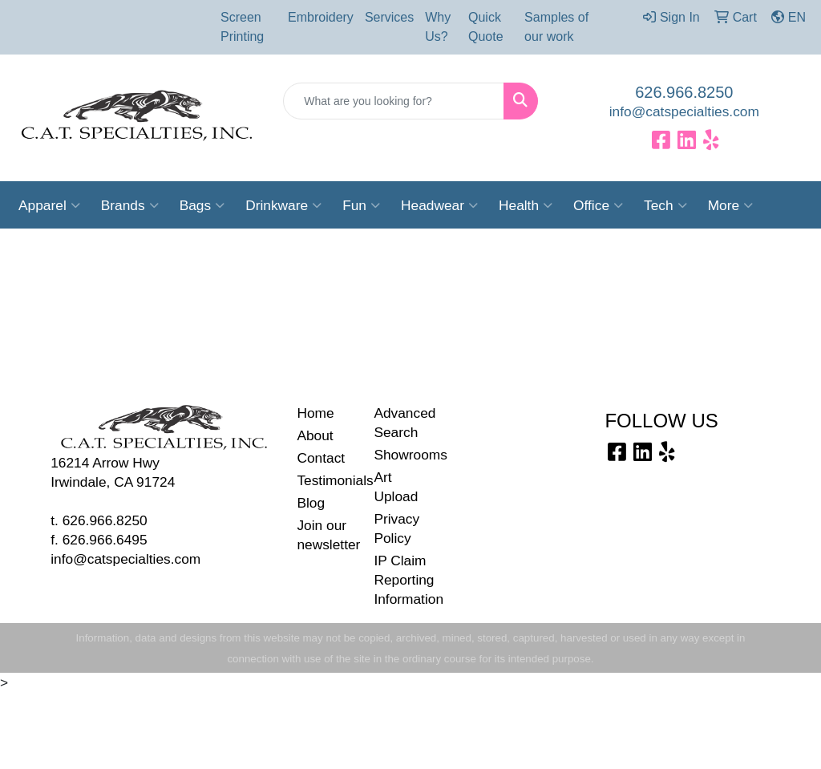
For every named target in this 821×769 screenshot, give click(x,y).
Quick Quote (486, 26)
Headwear (439, 205)
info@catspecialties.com (684, 111)
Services (389, 17)
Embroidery (321, 17)
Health (525, 205)
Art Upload (396, 486)
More (730, 205)
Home (315, 413)
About (315, 435)
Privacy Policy (396, 528)
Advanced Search (402, 422)
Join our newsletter (325, 534)
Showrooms (402, 455)
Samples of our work (556, 26)
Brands (130, 205)
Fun (361, 205)
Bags (202, 205)
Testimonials (325, 480)
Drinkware (283, 205)
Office (598, 205)
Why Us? (438, 26)
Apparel (49, 205)
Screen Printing (242, 26)
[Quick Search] (393, 101)
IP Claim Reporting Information (402, 579)
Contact (321, 458)
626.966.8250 (684, 92)
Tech (665, 205)
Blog (311, 503)
